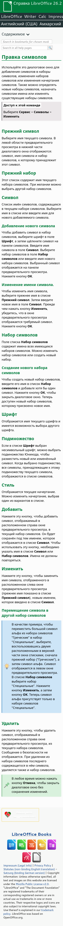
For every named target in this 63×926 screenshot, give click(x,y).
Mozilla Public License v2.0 (32, 884)
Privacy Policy (42, 865)
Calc (42, 16)
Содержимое (13, 34)
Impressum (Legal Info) (17, 865)
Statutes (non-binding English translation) (29, 869)
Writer (30, 16)
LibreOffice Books (32, 834)
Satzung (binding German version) (24, 873)
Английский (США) (19, 24)
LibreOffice (11, 16)
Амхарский (50, 24)
